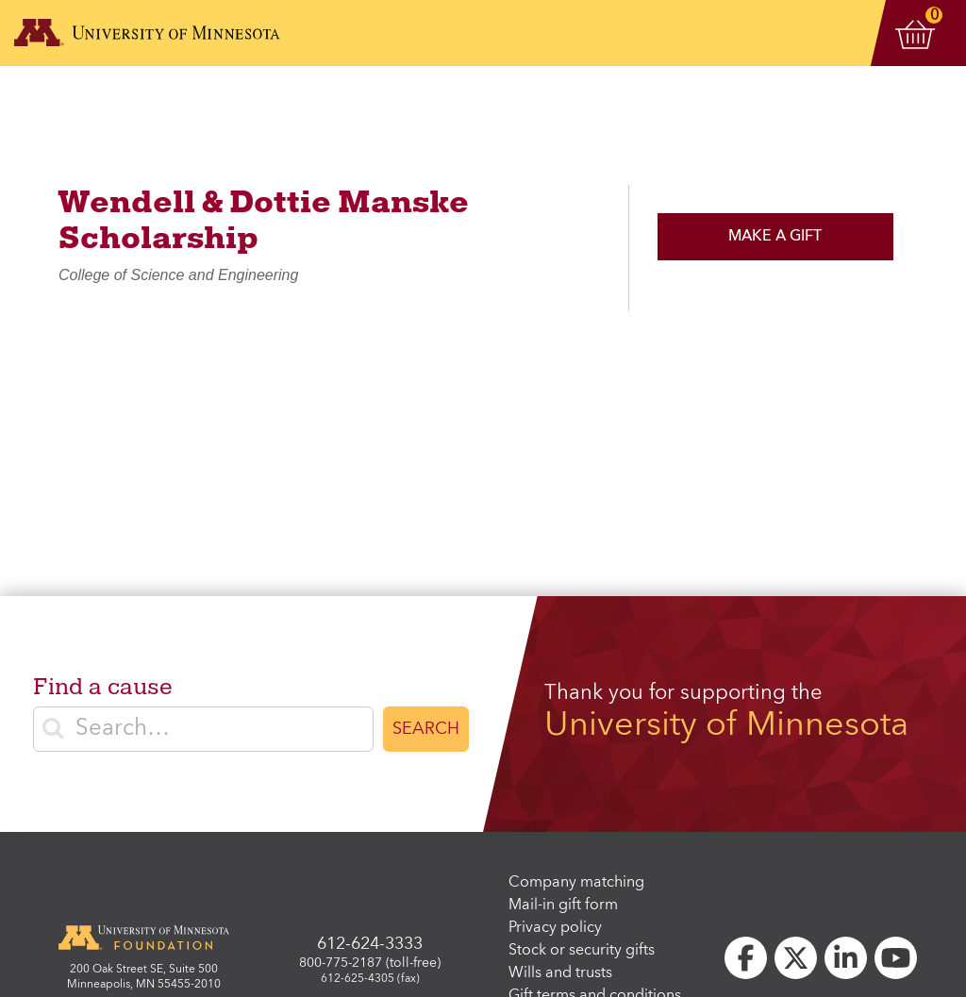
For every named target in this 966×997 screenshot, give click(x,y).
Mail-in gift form (563, 905)
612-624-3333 (370, 944)
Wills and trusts (560, 973)
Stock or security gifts (581, 950)
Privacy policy (555, 928)
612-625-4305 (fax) (370, 979)
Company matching (576, 882)
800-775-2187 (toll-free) (370, 963)
